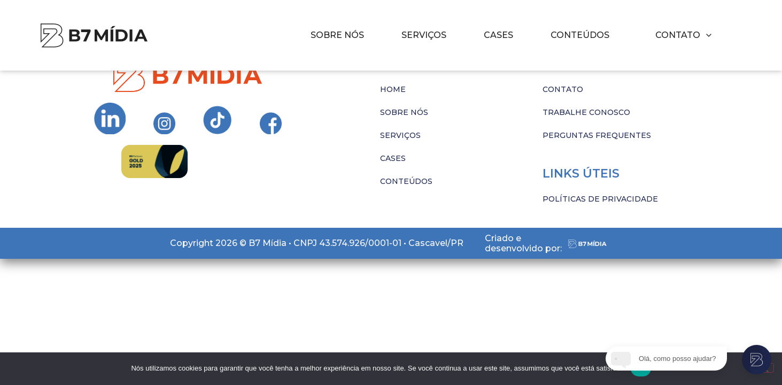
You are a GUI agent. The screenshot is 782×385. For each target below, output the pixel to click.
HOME (393, 89)
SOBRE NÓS (337, 35)
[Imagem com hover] (94, 36)
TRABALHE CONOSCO (586, 112)
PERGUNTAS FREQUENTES (597, 135)
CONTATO (563, 89)
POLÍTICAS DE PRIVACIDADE (600, 199)
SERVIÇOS (423, 35)
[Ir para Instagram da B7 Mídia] (110, 119)
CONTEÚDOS (580, 35)
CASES (498, 35)
